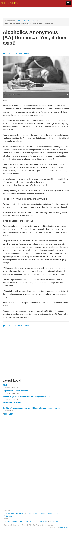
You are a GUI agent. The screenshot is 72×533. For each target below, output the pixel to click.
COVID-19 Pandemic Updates (14, 513)
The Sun (7, 521)
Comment (8, 53)
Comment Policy (30, 521)
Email (18, 53)
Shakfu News (63, 528)
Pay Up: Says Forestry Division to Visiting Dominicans (26, 397)
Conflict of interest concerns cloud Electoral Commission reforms (31, 408)
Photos (57, 513)
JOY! (5, 385)
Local (34, 21)
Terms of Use (42, 521)
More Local (8, 414)
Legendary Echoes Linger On (15, 391)
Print (27, 53)
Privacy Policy (17, 521)
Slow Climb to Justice (12, 402)
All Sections (8, 516)
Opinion (50, 513)
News (26, 21)
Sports (35, 513)
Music (43, 513)
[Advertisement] (36, 354)
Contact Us (54, 521)
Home (19, 21)
